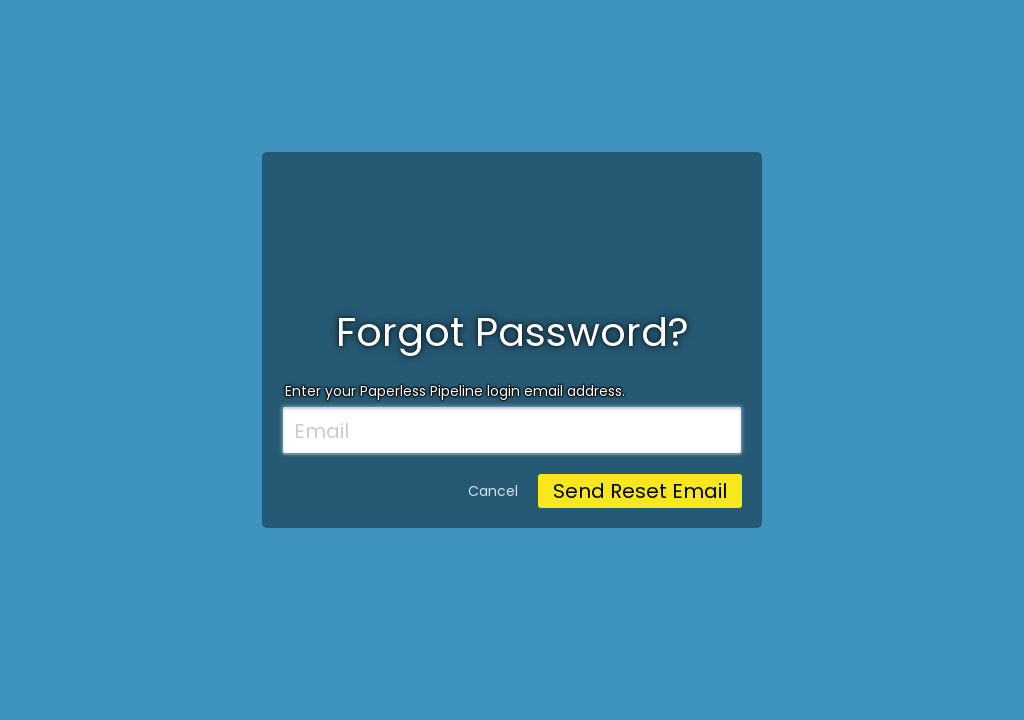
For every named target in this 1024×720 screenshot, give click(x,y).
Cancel (493, 491)
